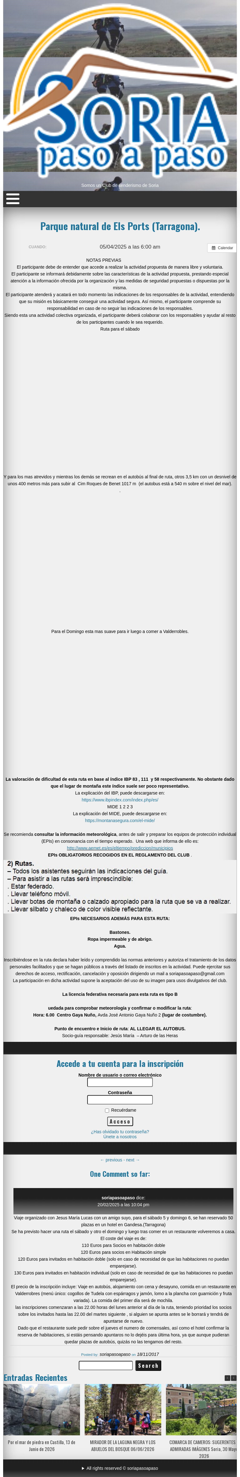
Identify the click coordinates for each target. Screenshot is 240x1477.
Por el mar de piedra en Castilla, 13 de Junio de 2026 (41, 1445)
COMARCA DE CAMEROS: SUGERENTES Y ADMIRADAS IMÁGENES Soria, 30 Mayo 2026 (204, 1448)
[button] (234, 1378)
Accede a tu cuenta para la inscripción (120, 1063)
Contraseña (120, 1092)
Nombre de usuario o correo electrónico (120, 1075)
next (133, 1159)
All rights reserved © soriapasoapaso (122, 1468)
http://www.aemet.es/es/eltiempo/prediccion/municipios (120, 848)
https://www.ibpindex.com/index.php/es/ (120, 799)
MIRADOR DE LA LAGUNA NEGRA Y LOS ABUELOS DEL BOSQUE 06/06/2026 (123, 1445)
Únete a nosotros (120, 1136)
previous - (113, 1159)
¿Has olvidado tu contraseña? (120, 1131)
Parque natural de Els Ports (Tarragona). (120, 226)
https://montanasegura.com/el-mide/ (120, 820)
